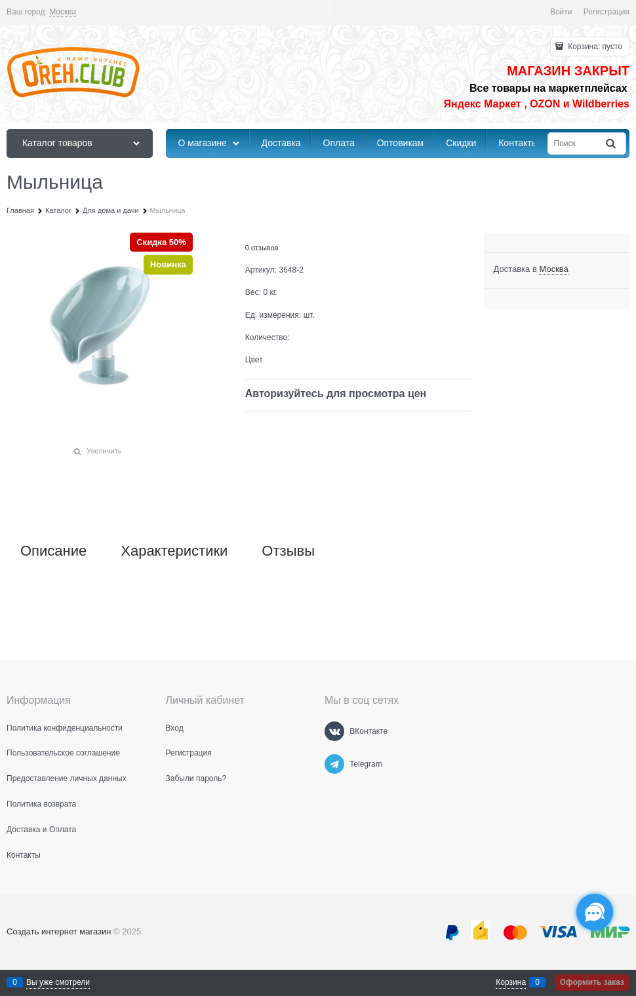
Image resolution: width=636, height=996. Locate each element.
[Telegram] (334, 764)
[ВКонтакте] (334, 731)
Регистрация (606, 11)
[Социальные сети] (594, 912)
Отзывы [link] (288, 551)
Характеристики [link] (174, 551)
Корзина (511, 982)
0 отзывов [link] (262, 248)
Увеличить (104, 451)
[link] (62, 12)
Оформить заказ (592, 982)
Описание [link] (53, 551)
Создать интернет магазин (59, 931)
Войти (561, 11)
